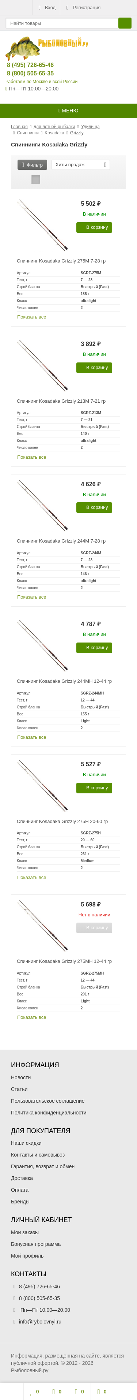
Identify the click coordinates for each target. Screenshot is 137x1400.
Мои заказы (25, 1232)
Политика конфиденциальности (49, 1113)
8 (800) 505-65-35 (24, 73)
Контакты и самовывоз (38, 1155)
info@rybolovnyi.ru (40, 1322)
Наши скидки (26, 1143)
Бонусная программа (36, 1244)
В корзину (93, 227)
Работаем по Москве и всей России (41, 81)
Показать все (31, 317)
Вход (46, 8)
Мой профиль (27, 1256)
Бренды (20, 1201)
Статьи (19, 1089)
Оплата (19, 1190)
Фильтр (32, 165)
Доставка (22, 1178)
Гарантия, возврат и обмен (43, 1166)
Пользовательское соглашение (48, 1101)
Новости (21, 1077)
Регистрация (82, 8)
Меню (68, 110)
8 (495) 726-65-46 (24, 65)
